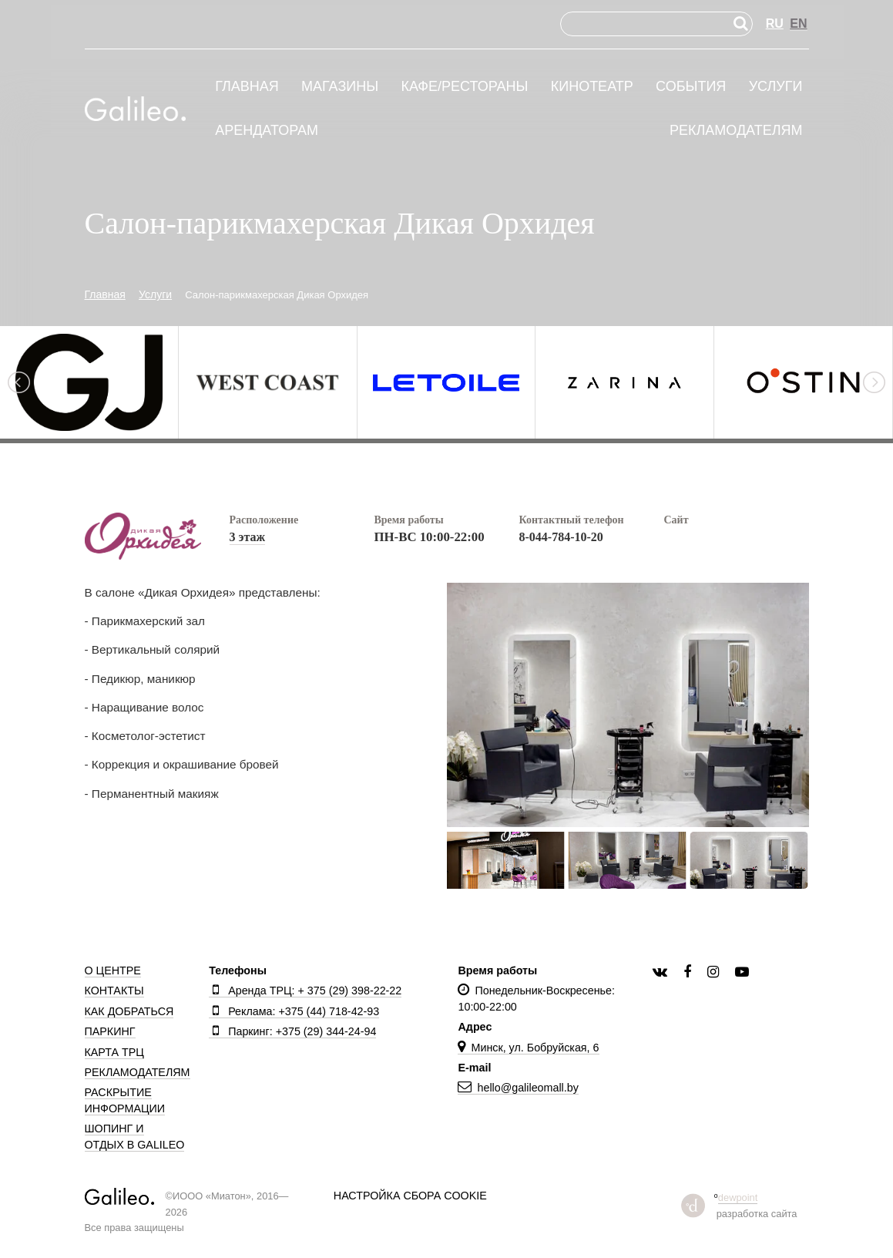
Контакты (114, 990)
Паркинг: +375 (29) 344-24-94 (292, 1031)
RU (775, 23)
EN (798, 23)
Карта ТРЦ (114, 1052)
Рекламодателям (736, 130)
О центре (113, 970)
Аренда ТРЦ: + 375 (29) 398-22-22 (305, 990)
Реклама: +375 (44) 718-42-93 (294, 1011)
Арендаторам (266, 130)
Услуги (776, 86)
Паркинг (110, 1031)
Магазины (339, 86)
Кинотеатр (592, 86)
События (691, 86)
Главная (247, 86)
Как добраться (129, 1011)
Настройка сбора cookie (410, 1195)
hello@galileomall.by (518, 1087)
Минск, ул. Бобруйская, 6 (528, 1047)
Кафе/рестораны (464, 86)
